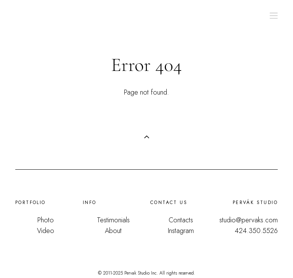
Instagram (181, 231)
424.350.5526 (256, 231)
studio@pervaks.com (248, 220)
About (113, 231)
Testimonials (113, 220)
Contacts (181, 220)
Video (45, 231)
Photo (45, 220)
